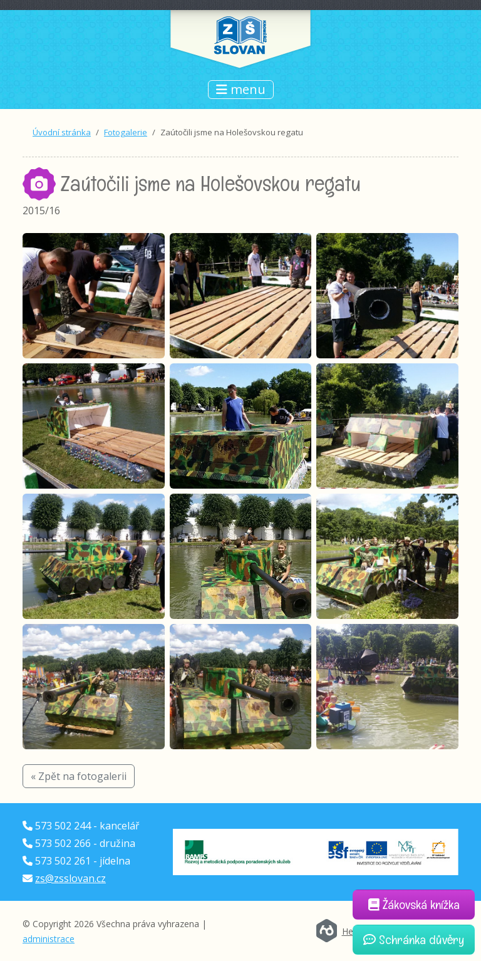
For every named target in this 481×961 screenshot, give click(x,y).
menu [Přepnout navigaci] (241, 89)
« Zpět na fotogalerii (79, 776)
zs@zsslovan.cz (70, 878)
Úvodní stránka (62, 132)
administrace (49, 939)
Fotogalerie (125, 132)
